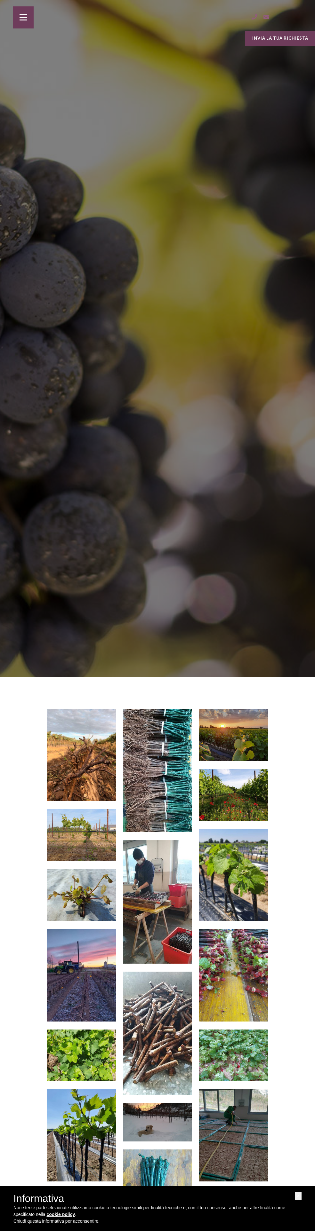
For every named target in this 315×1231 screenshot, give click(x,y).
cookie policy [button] (61, 1214)
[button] (298, 1196)
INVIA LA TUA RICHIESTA (280, 38)
